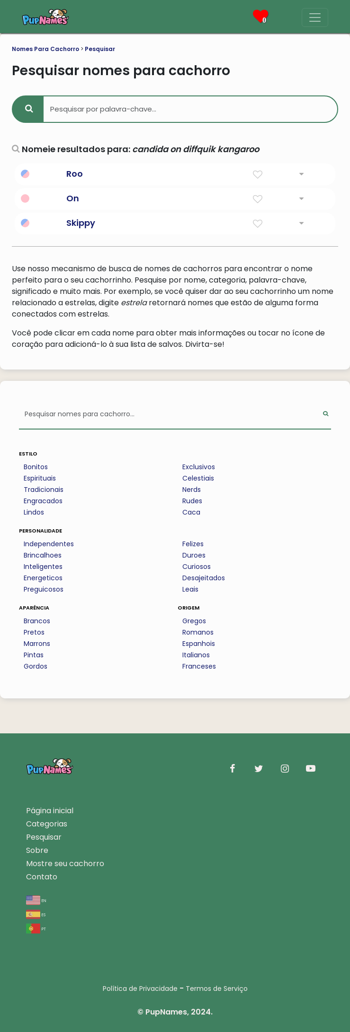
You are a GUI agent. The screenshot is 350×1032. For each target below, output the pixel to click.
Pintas (34, 655)
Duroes (194, 555)
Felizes (193, 544)
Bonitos (36, 467)
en (36, 900)
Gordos (35, 666)
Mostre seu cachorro (65, 863)
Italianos (196, 655)
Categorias (46, 823)
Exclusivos (198, 467)
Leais (190, 589)
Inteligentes (43, 566)
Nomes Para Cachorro (45, 49)
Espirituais (40, 478)
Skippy (80, 223)
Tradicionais (43, 489)
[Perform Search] (325, 415)
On (72, 198)
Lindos (34, 512)
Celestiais (198, 478)
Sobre (37, 850)
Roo (74, 174)
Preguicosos (43, 589)
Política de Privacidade (140, 988)
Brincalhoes (43, 555)
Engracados (43, 501)
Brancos (37, 621)
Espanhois (198, 643)
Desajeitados (203, 578)
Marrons (37, 643)
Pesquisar (100, 49)
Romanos (198, 632)
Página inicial (49, 810)
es (35, 914)
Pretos (34, 632)
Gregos (194, 621)
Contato (41, 876)
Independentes (49, 544)
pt (36, 928)
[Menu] (315, 17)
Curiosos (196, 566)
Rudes (192, 501)
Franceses (199, 666)
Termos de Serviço (217, 988)
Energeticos (43, 578)
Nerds (191, 489)
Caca (191, 512)
